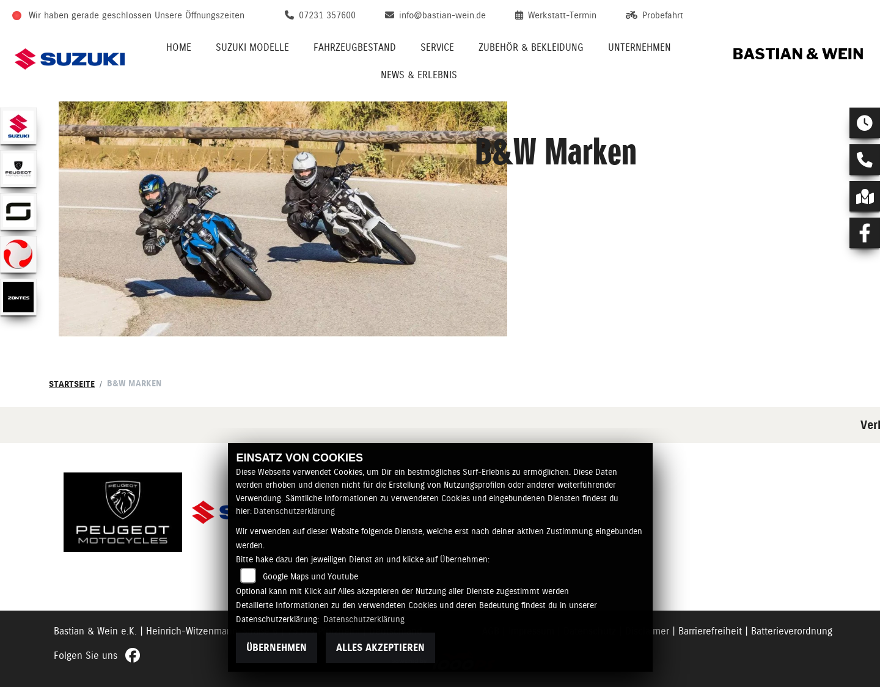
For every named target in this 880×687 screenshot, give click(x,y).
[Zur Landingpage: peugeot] (18, 168)
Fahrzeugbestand (355, 47)
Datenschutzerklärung (294, 511)
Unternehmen (639, 47)
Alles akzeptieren (380, 647)
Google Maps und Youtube (310, 576)
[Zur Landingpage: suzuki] (18, 126)
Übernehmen (276, 647)
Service (437, 47)
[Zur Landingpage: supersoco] (18, 211)
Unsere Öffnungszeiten (199, 15)
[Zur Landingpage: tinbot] (18, 254)
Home (178, 47)
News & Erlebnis (419, 75)
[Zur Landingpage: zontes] (18, 297)
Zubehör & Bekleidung (531, 47)
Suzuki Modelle (252, 47)
